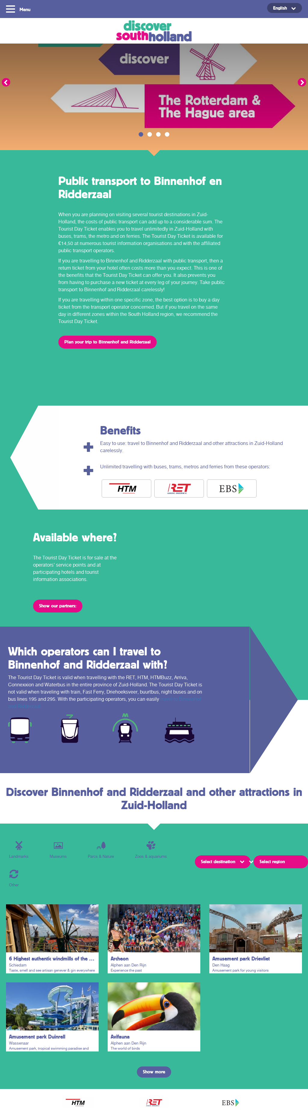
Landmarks (19, 850)
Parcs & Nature (101, 850)
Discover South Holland (154, 31)
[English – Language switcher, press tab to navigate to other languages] (284, 8)
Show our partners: (57, 605)
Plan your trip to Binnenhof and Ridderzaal (107, 341)
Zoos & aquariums (151, 850)
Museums (58, 850)
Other (14, 878)
